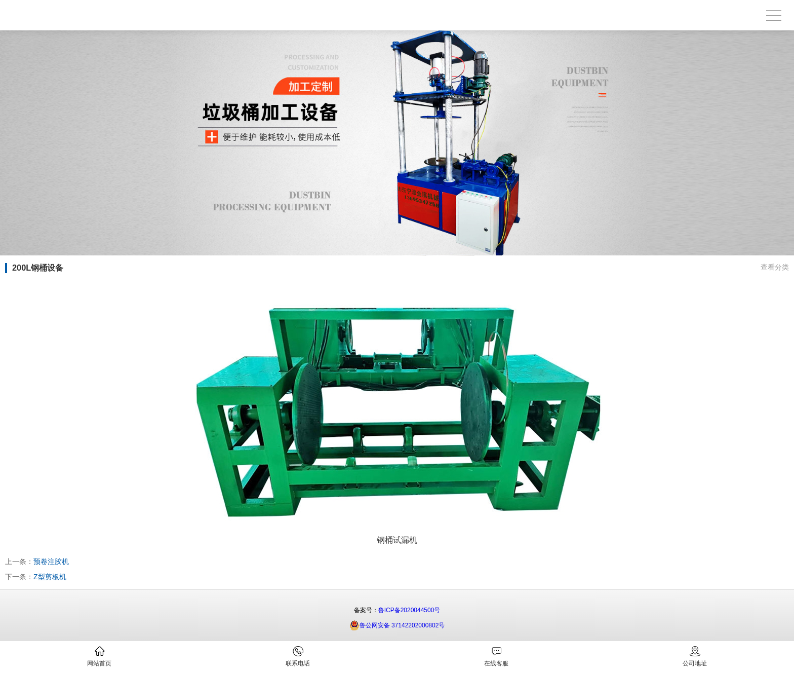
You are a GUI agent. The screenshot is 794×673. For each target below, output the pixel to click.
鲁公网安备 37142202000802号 (397, 625)
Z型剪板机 (49, 577)
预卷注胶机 (51, 561)
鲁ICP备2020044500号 (409, 610)
